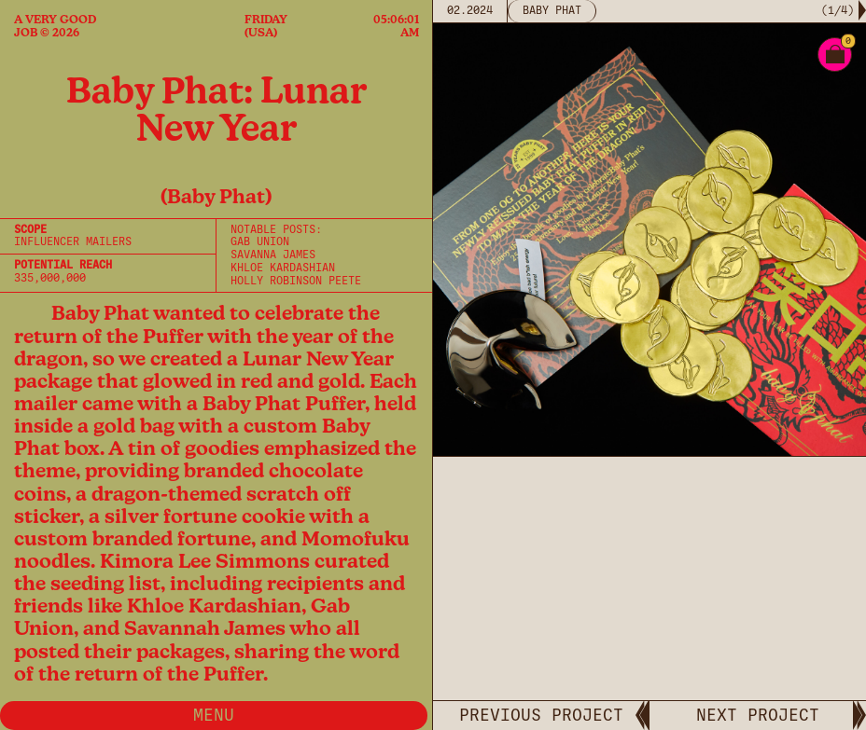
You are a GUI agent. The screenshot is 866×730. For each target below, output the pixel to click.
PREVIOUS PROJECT (541, 715)
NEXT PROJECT (757, 715)
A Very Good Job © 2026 (55, 26)
